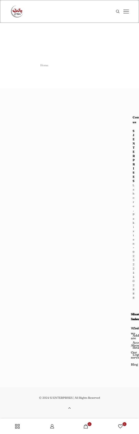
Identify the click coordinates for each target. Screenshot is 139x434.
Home (44, 65)
